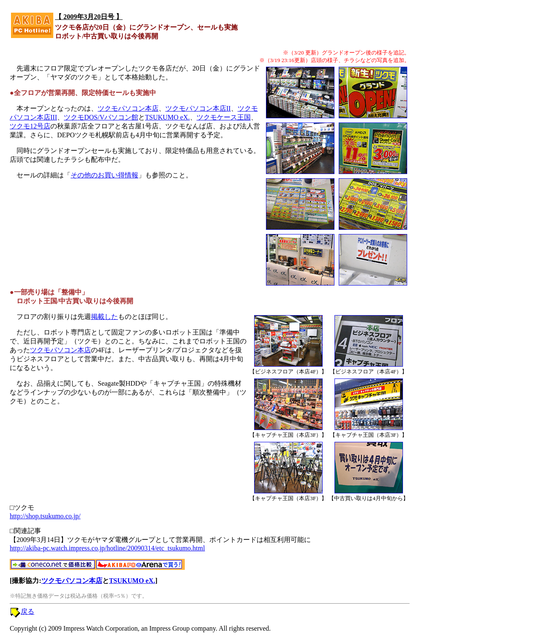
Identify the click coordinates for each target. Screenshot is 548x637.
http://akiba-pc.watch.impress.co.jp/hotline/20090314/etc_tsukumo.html (107, 548)
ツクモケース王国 (224, 117)
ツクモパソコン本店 (128, 108)
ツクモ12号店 (30, 126)
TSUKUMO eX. (167, 117)
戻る (27, 611)
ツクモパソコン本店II (198, 108)
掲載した (104, 316)
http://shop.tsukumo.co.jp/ (45, 516)
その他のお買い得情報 (104, 175)
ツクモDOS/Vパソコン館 (101, 117)
